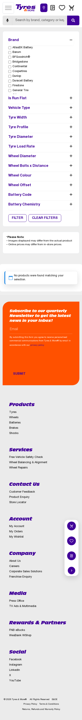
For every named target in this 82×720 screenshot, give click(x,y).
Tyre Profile (41, 127)
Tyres (12, 412)
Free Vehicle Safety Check (26, 457)
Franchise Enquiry (20, 577)
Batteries (15, 422)
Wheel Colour (41, 176)
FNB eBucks (17, 630)
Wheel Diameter (41, 156)
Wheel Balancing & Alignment (28, 462)
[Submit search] (73, 20)
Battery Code (41, 195)
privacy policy (37, 345)
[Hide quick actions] (71, 570)
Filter (17, 218)
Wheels (13, 417)
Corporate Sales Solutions (25, 571)
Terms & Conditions (49, 704)
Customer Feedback (22, 492)
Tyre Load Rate (41, 147)
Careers (14, 566)
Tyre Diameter (41, 137)
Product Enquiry (19, 497)
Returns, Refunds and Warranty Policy (41, 709)
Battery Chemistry (41, 205)
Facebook (15, 659)
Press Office (16, 601)
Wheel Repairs (18, 467)
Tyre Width (41, 118)
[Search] (39, 20)
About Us (15, 561)
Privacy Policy (30, 704)
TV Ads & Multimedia (22, 606)
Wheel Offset (41, 185)
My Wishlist (16, 537)
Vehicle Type (41, 108)
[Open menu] (8, 8)
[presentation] (43, 361)
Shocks (13, 433)
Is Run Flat (41, 99)
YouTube (15, 680)
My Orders (16, 531)
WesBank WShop (20, 635)
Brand (41, 40)
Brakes (13, 428)
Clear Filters (45, 218)
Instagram (15, 665)
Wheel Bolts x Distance (41, 166)
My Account (16, 526)
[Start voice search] (7, 20)
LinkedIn (14, 670)
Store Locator (17, 502)
